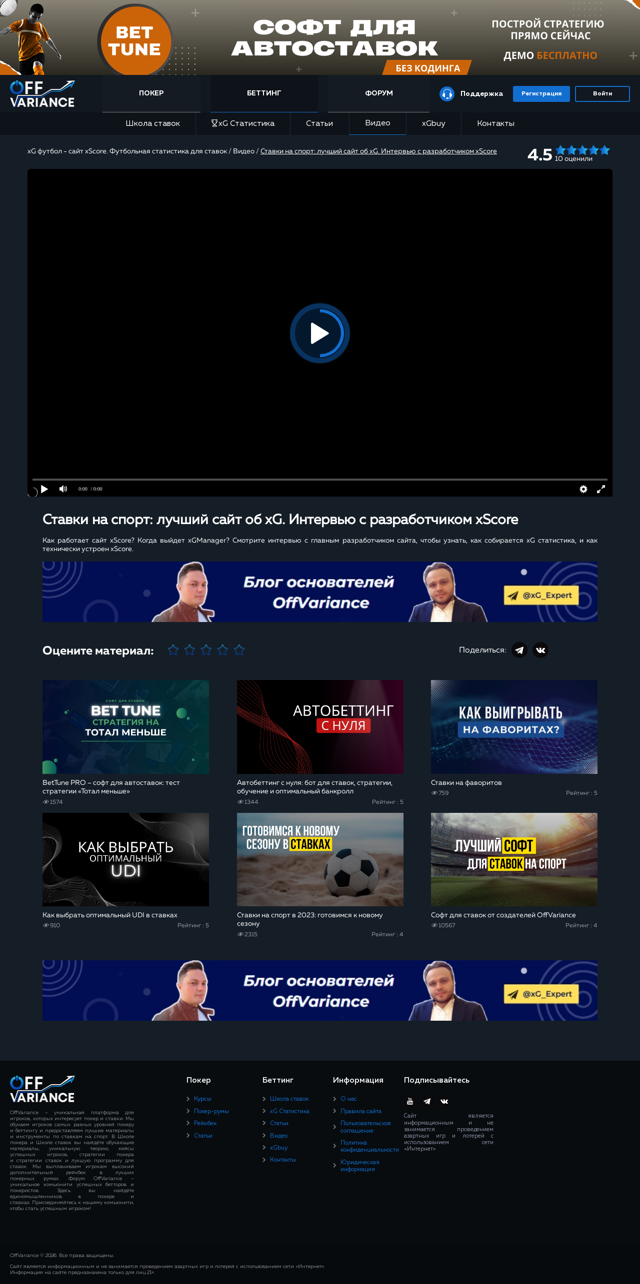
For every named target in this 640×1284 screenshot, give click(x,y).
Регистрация (542, 94)
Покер (151, 93)
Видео (377, 123)
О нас (348, 1099)
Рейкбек (205, 1124)
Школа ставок (153, 124)
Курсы (203, 1099)
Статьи (319, 124)
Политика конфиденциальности (369, 1146)
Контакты (495, 124)
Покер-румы (211, 1112)
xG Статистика (243, 123)
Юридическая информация (360, 1166)
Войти (602, 94)
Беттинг (264, 93)
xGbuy (434, 124)
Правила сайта (361, 1112)
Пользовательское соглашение (365, 1127)
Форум (379, 93)
